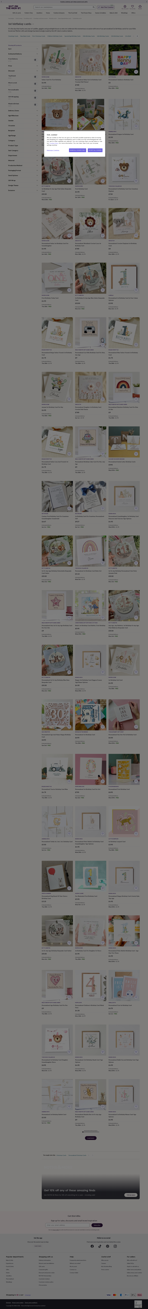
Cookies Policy (54, 143)
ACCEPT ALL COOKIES (95, 150)
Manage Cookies (53, 150)
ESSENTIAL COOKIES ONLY (77, 150)
